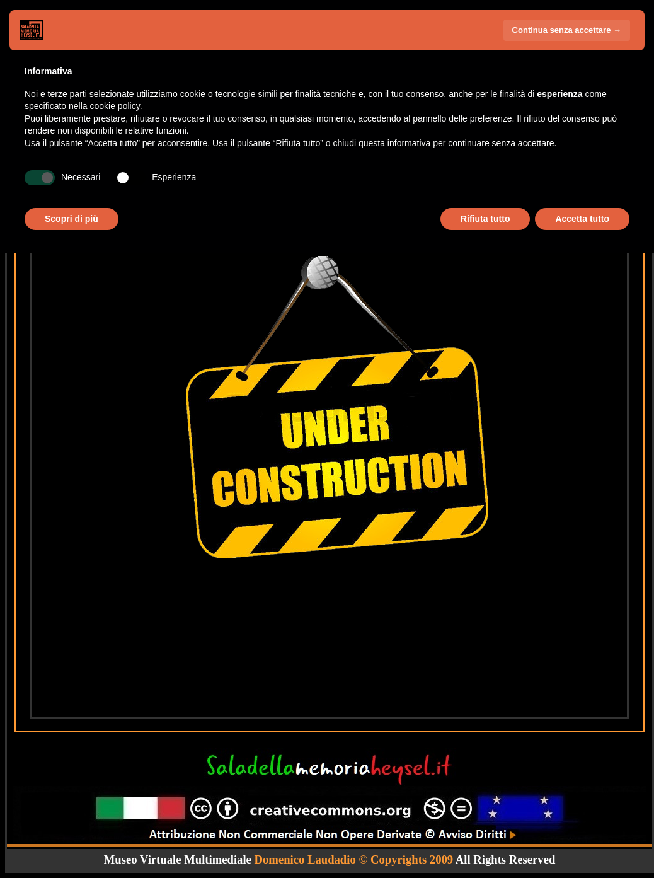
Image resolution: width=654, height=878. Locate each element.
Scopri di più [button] (71, 219)
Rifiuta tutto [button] (485, 219)
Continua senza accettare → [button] (566, 30)
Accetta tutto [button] (582, 219)
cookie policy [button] (115, 106)
